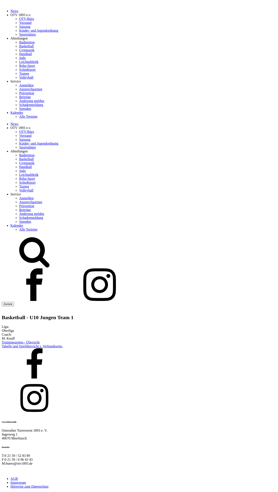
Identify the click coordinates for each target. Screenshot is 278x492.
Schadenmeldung (31, 105)
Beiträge (25, 97)
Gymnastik (26, 50)
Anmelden (26, 85)
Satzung (24, 26)
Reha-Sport (27, 66)
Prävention (26, 93)
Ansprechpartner (30, 89)
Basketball (26, 46)
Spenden (25, 109)
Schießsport (27, 69)
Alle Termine (28, 116)
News (14, 11)
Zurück (7, 304)
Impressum (18, 482)
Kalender (16, 112)
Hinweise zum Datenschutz (29, 486)
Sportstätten (27, 34)
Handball (25, 54)
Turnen (24, 73)
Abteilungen (19, 38)
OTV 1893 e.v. (20, 15)
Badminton (27, 42)
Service (15, 81)
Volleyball (26, 77)
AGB (14, 478)
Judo (22, 58)
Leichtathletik (29, 62)
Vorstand (25, 23)
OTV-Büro (26, 19)
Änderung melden (31, 101)
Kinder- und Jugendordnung (38, 30)
